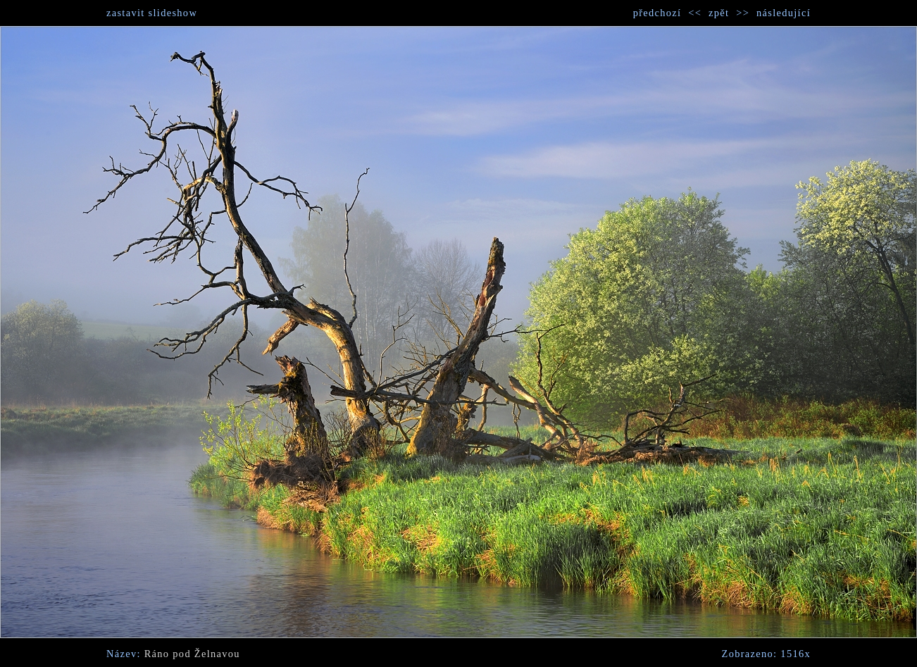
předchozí (657, 12)
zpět (719, 12)
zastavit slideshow (151, 12)
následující (783, 12)
